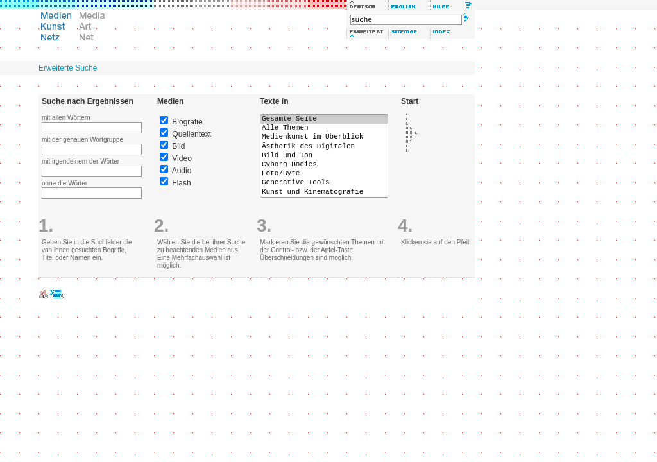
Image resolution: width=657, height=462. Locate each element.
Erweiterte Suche (67, 68)
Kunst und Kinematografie (324, 192)
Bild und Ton (324, 155)
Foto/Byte (324, 173)
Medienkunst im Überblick (324, 137)
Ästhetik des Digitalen (324, 146)
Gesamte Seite (324, 119)
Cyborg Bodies (324, 164)
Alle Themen (324, 128)
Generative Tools (324, 182)
